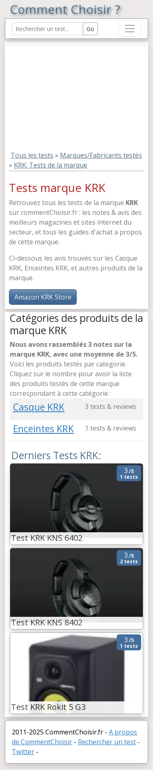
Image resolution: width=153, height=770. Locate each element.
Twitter (23, 751)
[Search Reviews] (47, 28)
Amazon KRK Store (42, 296)
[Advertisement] (61, 93)
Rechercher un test (107, 741)
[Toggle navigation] (129, 28)
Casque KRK (38, 406)
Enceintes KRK (43, 428)
